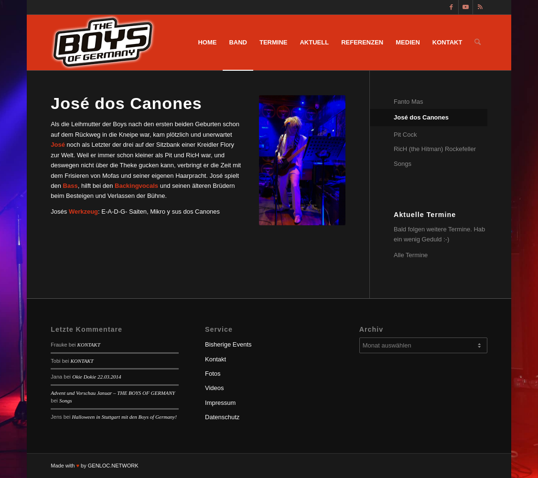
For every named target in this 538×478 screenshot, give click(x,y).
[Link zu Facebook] (451, 7)
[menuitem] (207, 42)
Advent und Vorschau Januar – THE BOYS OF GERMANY (113, 393)
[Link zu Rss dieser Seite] (480, 7)
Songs (402, 163)
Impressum (220, 402)
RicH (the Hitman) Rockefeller (435, 148)
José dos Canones (421, 117)
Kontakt (215, 359)
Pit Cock (405, 134)
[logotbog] (104, 42)
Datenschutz (222, 417)
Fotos (213, 373)
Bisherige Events (228, 344)
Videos (214, 387)
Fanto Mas (408, 101)
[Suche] (477, 42)
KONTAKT (88, 345)
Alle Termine (411, 255)
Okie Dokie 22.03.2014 (96, 377)
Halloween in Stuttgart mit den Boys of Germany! (124, 417)
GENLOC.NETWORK (113, 465)
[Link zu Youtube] (466, 7)
